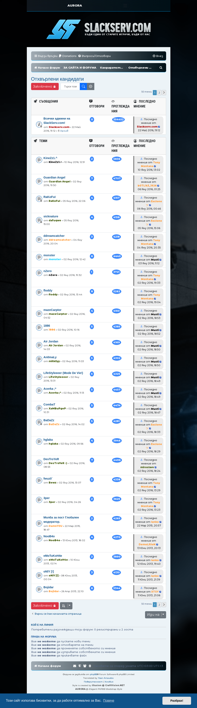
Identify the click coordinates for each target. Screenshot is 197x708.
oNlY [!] (49, 571)
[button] (164, 92)
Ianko (155, 521)
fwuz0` (48, 478)
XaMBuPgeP (57, 408)
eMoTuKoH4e (53, 555)
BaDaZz (49, 420)
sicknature (51, 216)
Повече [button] (108, 700)
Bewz (52, 482)
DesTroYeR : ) (58, 463)
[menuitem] (68, 56)
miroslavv (147, 467)
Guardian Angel (54, 177)
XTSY (155, 591)
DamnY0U (55, 525)
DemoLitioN (147, 544)
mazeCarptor (53, 310)
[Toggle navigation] (125, 5)
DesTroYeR (51, 459)
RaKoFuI (50, 197)
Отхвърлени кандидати (57, 79)
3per (47, 498)
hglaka (48, 439)
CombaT (49, 404)
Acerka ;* (50, 388)
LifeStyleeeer (58, 376)
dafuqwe (55, 220)
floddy (48, 290)
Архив (64, 130)
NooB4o (49, 536)
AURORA (75, 5)
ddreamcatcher (54, 235)
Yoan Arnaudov (106, 678)
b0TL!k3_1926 (147, 185)
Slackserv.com (59, 127)
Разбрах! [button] (176, 700)
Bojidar (49, 587)
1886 (47, 325)
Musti (155, 259)
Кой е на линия (42, 624)
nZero (48, 271)
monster (49, 255)
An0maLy (50, 357)
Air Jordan (51, 341)
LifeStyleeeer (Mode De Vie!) (63, 373)
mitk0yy (54, 361)
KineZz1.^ (50, 158)
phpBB (93, 674)
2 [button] (159, 92)
